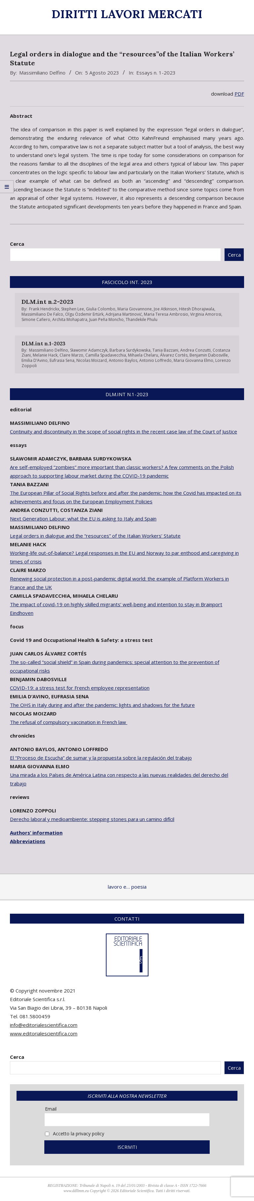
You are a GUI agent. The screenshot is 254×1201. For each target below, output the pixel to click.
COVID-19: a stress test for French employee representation (79, 687)
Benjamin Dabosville (209, 355)
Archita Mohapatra (69, 319)
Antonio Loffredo (155, 360)
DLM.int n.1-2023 (43, 343)
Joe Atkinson (165, 309)
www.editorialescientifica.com (43, 1033)
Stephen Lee (72, 309)
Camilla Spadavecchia (105, 355)
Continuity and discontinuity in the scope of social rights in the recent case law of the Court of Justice (123, 431)
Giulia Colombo (100, 309)
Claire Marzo (71, 355)
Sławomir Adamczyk (88, 350)
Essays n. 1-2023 (156, 72)
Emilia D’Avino (34, 360)
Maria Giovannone (134, 309)
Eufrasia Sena (62, 360)
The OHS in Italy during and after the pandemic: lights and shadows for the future (102, 705)
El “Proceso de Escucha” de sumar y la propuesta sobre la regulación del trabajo (101, 757)
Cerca (17, 243)
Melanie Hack (45, 355)
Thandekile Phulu (141, 319)
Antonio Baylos (123, 360)
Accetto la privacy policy (74, 1133)
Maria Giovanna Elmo (193, 360)
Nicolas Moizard (91, 360)
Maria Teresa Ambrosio (166, 314)
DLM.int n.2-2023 (47, 301)
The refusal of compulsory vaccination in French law (68, 722)
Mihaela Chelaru (143, 355)
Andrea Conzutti (195, 350)
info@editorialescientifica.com (43, 1025)
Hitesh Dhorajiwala (196, 309)
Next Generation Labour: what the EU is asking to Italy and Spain (83, 518)
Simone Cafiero (35, 319)
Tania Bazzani (165, 350)
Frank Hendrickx (44, 309)
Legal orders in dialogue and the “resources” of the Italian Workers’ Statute (95, 535)
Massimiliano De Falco (42, 314)
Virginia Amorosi (205, 314)
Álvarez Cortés (174, 355)
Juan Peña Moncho (106, 319)
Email (51, 1109)
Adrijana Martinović (124, 314)
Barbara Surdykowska (129, 350)
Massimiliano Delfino (42, 72)
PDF (239, 93)
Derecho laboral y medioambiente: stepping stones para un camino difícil (92, 819)
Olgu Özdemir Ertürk (84, 314)
